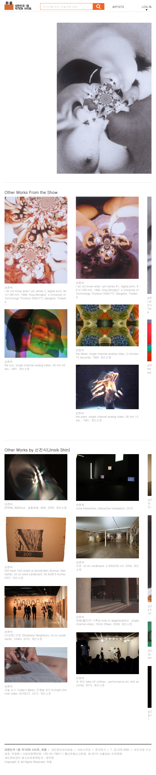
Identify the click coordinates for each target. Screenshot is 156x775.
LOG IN (147, 6)
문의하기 (100, 749)
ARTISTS (118, 6)
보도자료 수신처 (144, 749)
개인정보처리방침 (62, 749)
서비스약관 (84, 749)
